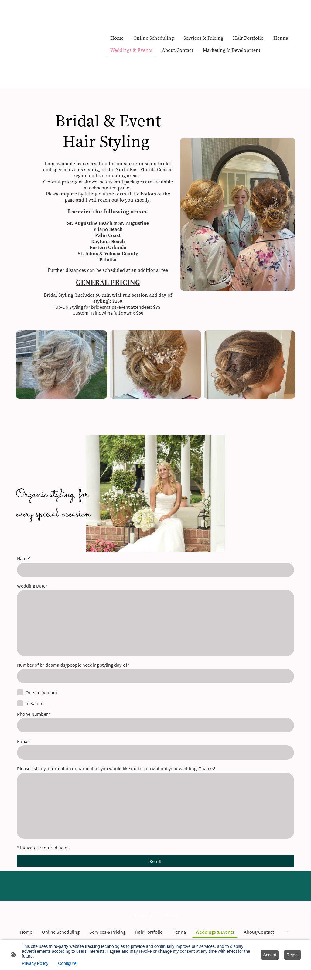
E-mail (23, 741)
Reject (292, 954)
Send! (155, 861)
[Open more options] (286, 932)
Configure (67, 963)
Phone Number (33, 714)
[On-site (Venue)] (20, 692)
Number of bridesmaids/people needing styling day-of (73, 665)
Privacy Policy (35, 963)
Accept (269, 954)
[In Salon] (20, 703)
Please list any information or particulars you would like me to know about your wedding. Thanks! (116, 769)
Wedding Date (32, 586)
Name (24, 559)
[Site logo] (155, 914)
